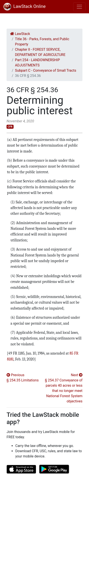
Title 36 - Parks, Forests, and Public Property (42, 41)
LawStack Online (24, 6)
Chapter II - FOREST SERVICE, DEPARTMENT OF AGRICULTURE (40, 52)
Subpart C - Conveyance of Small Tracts (45, 70)
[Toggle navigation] (79, 6)
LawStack (20, 34)
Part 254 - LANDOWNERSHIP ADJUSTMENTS (37, 62)
